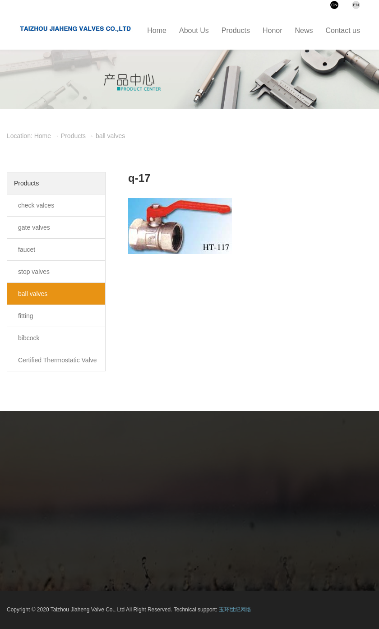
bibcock (28, 338)
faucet (26, 249)
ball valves (110, 135)
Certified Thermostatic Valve (57, 360)
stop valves (34, 271)
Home (42, 135)
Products (73, 135)
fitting (25, 315)
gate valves (34, 227)
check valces (36, 205)
